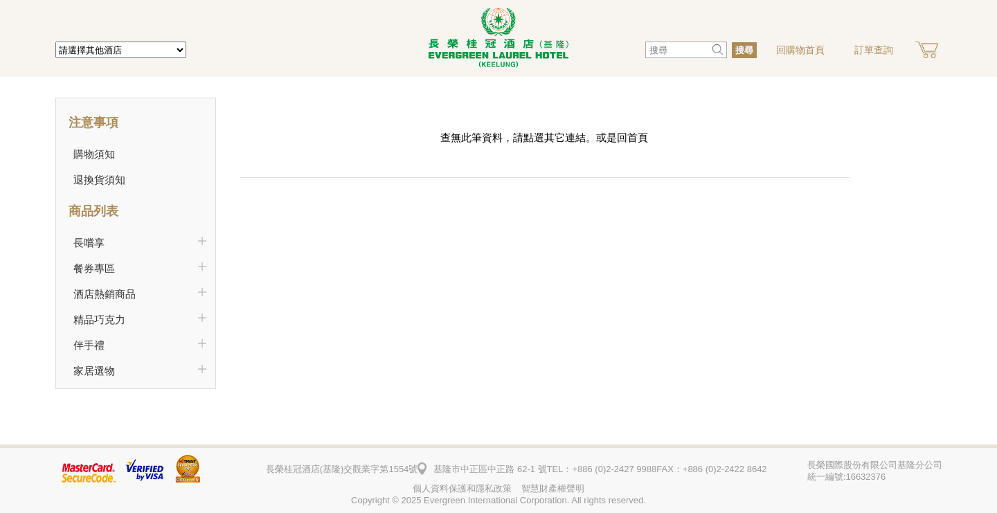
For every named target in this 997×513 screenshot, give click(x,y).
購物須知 (94, 154)
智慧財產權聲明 (552, 488)
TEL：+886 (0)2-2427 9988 (602, 469)
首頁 (637, 137)
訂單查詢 (873, 49)
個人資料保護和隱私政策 (462, 488)
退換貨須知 (99, 179)
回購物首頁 (800, 49)
